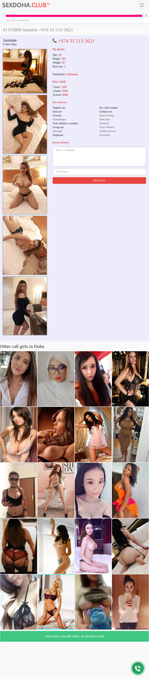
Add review (99, 180)
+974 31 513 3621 (76, 41)
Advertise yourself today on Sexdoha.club (74, 636)
